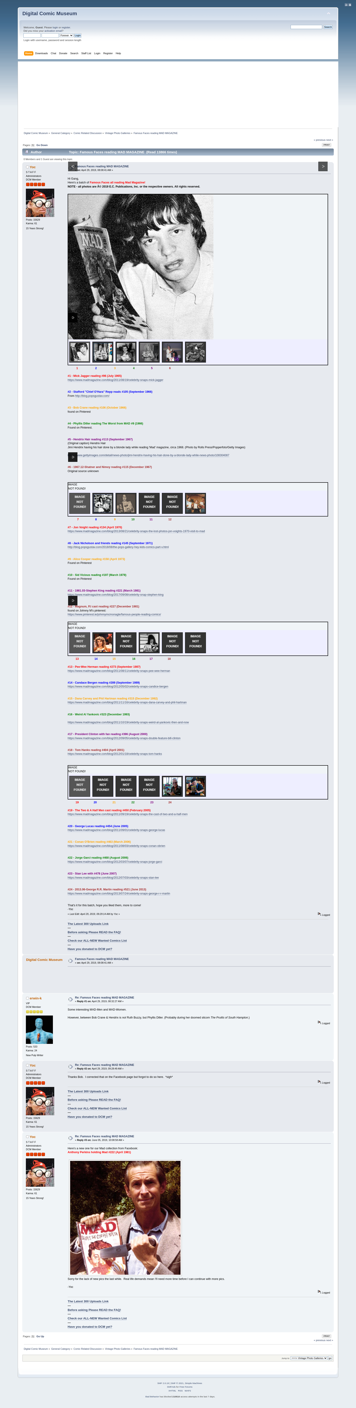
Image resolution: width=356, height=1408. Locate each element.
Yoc (33, 167)
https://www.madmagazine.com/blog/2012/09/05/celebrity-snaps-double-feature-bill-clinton (124, 738)
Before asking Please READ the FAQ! (94, 932)
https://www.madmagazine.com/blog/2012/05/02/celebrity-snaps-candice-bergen (118, 686)
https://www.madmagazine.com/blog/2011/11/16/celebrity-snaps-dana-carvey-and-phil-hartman (127, 702)
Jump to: (286, 1358)
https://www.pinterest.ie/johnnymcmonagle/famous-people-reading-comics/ (114, 614)
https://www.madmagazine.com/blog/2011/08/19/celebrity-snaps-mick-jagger (115, 380)
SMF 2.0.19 (163, 1383)
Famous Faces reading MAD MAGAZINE (102, 166)
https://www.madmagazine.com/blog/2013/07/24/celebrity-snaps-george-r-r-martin (119, 893)
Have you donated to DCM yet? (90, 949)
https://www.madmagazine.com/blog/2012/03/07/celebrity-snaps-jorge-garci (115, 861)
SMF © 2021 (177, 1383)
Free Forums (185, 1387)
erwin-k (36, 998)
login (55, 27)
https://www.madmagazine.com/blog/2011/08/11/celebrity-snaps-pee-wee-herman (119, 670)
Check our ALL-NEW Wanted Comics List (97, 940)
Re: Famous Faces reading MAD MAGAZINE (104, 997)
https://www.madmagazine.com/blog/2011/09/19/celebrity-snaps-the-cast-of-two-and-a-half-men (128, 814)
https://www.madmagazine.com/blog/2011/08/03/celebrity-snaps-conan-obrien (116, 846)
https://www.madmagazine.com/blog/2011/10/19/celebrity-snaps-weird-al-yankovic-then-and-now (128, 722)
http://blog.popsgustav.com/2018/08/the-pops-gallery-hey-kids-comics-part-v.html (118, 547)
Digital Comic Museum (49, 13)
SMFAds (171, 1387)
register (66, 27)
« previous (320, 140)
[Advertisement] (180, 93)
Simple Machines (193, 1383)
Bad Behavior (152, 1396)
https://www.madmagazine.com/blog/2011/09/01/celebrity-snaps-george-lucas (116, 830)
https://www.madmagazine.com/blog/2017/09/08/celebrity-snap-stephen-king (115, 594)
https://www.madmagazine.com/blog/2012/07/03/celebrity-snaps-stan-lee (113, 877)
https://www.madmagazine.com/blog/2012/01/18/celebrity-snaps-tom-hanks (115, 753)
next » (329, 140)
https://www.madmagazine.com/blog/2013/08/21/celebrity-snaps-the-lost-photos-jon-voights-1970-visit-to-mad (136, 531)
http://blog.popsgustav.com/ (92, 395)
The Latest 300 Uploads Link (88, 924)
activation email (53, 30)
